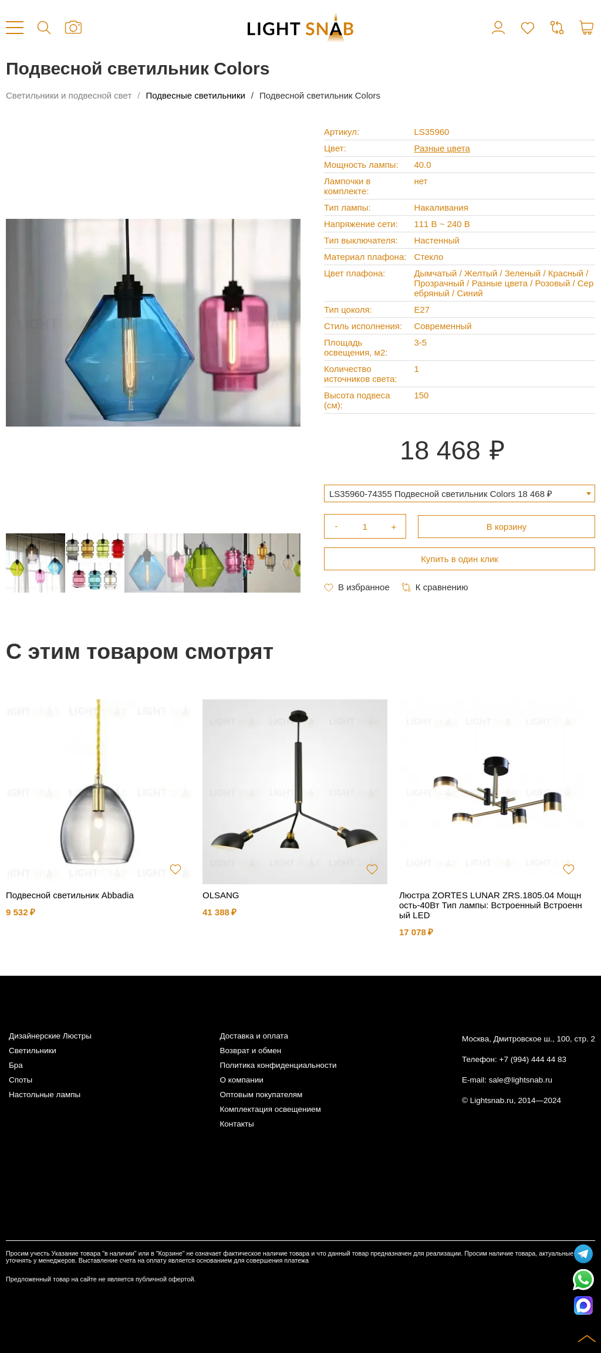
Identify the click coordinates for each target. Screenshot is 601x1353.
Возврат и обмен (250, 1050)
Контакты (237, 1123)
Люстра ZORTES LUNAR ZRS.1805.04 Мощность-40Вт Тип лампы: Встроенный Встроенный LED (490, 905)
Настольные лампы (44, 1094)
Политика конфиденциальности (278, 1065)
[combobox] (459, 493)
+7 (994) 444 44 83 (532, 1059)
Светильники (32, 1050)
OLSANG (220, 895)
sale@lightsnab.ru (520, 1079)
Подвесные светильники (195, 95)
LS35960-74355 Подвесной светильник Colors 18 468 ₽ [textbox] (440, 494)
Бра (16, 1065)
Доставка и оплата (254, 1035)
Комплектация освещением (270, 1109)
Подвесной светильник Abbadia (70, 895)
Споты (20, 1079)
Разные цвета (442, 148)
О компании (241, 1079)
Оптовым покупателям (261, 1094)
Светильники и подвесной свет (68, 95)
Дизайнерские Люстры (50, 1035)
